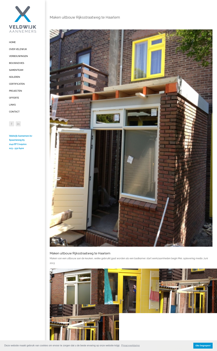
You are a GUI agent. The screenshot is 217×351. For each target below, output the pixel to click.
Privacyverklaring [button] (130, 345)
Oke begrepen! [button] (203, 345)
